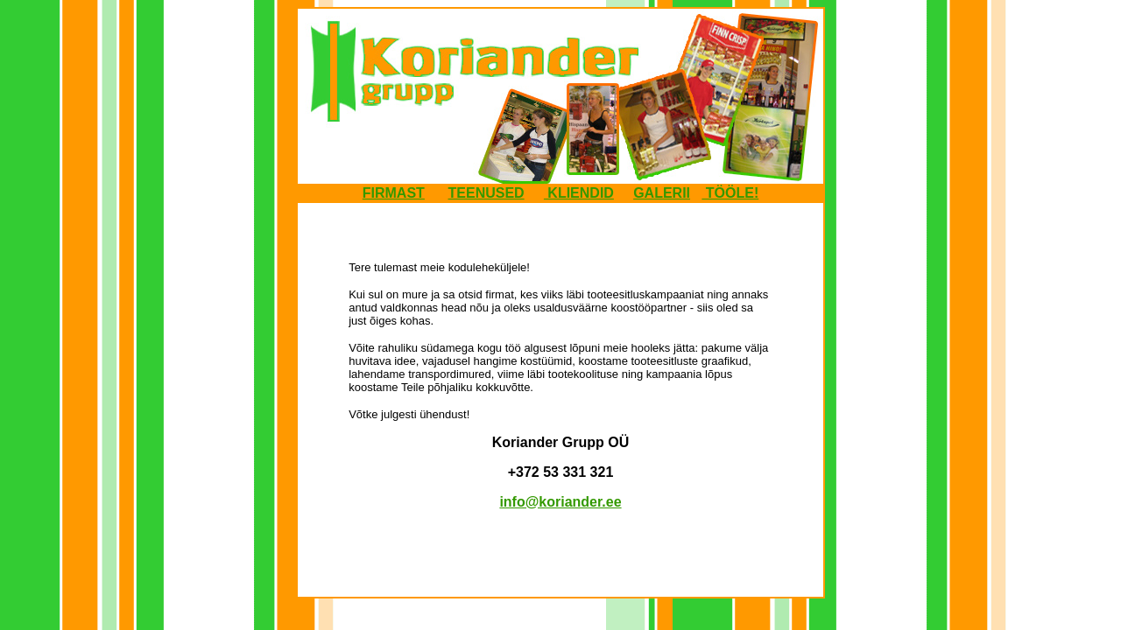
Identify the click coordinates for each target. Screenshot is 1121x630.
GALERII (661, 193)
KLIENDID (579, 193)
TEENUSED (486, 193)
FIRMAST (394, 193)
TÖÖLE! (730, 193)
